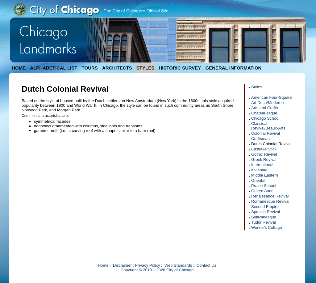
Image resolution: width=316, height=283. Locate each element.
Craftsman (260, 138)
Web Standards (178, 265)
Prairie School (263, 185)
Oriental (258, 180)
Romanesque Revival (270, 201)
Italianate (259, 170)
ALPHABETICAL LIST (53, 67)
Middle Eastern (264, 175)
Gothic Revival (264, 154)
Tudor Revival (263, 222)
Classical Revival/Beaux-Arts (268, 125)
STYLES (145, 67)
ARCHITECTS (117, 67)
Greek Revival (263, 159)
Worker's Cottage (266, 227)
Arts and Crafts (264, 108)
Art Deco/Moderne (267, 102)
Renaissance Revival (270, 196)
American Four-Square (271, 97)
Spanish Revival (265, 211)
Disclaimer (122, 265)
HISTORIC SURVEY (180, 67)
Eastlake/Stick (263, 149)
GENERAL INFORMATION (234, 67)
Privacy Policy (147, 265)
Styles (256, 87)
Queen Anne (262, 191)
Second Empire (265, 206)
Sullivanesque (263, 217)
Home (103, 265)
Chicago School (265, 118)
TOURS (90, 67)
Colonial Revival (265, 133)
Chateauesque (264, 113)
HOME (19, 67)
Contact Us (206, 265)
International (262, 164)
